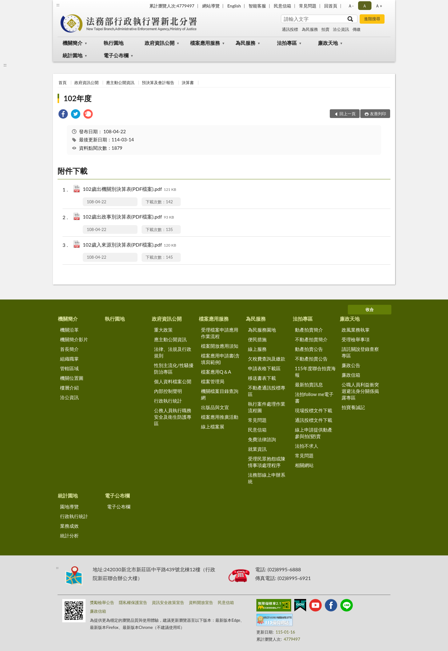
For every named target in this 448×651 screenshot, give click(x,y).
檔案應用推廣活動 (219, 417)
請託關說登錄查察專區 (360, 352)
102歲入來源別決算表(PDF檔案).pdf (129, 245)
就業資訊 (257, 449)
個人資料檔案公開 (172, 381)
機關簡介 (72, 43)
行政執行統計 (168, 400)
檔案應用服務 (205, 43)
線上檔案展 (212, 426)
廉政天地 (328, 43)
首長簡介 (69, 349)
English (234, 5)
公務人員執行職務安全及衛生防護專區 (172, 417)
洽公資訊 (341, 29)
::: (57, 4)
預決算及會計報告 (158, 82)
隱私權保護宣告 (133, 602)
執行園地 (114, 43)
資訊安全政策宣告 (168, 602)
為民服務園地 (262, 330)
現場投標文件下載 (313, 410)
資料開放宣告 (201, 602)
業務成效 (69, 526)
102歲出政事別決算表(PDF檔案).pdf (128, 217)
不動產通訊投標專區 (266, 391)
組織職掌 (69, 358)
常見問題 (307, 5)
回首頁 (330, 5)
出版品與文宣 (215, 407)
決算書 (188, 82)
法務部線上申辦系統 (266, 478)
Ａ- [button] (351, 5)
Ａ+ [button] (378, 5)
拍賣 (325, 29)
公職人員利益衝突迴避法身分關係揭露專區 (360, 391)
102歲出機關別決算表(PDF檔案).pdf (129, 189)
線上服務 (257, 349)
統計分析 (69, 535)
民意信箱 (282, 5)
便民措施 (257, 339)
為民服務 (310, 29)
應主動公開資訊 (120, 82)
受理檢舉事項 (356, 339)
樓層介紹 (69, 387)
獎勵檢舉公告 (102, 602)
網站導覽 (211, 5)
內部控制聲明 (168, 391)
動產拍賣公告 (309, 349)
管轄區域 (69, 368)
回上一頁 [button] (347, 113)
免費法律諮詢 (262, 439)
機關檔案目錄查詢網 (219, 394)
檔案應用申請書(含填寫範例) (220, 359)
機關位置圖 (71, 378)
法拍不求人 (306, 446)
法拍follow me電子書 (314, 397)
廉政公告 (351, 365)
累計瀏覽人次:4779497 (171, 5)
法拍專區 (287, 43)
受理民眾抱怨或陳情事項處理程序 (266, 462)
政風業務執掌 (356, 330)
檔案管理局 (212, 381)
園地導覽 (69, 506)
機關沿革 (69, 330)
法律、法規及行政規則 (172, 352)
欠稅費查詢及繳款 (266, 358)
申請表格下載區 (264, 368)
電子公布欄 (116, 55)
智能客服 (257, 5)
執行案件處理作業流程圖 (266, 407)
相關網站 (304, 465)
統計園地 (72, 55)
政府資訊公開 (160, 43)
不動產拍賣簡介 (311, 339)
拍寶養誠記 (353, 407)
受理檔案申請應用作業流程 (219, 333)
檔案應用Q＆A (216, 372)
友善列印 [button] (378, 113)
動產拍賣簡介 (309, 330)
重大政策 (163, 330)
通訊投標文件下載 (313, 420)
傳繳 (356, 29)
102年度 (77, 98)
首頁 (62, 82)
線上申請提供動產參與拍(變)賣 (313, 433)
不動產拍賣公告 (311, 358)
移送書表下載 (262, 378)
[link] (63, 114)
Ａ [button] (364, 5)
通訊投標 (290, 29)
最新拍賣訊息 (309, 384)
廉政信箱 (351, 375)
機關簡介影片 (74, 339)
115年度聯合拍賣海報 (315, 372)
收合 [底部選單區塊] (370, 309)
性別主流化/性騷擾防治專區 (174, 368)
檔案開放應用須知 (219, 346)
